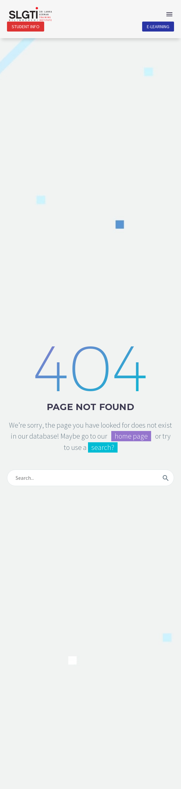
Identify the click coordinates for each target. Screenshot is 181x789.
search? (102, 447)
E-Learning (158, 27)
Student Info (26, 27)
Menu (169, 14)
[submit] (165, 477)
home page (131, 436)
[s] (90, 477)
